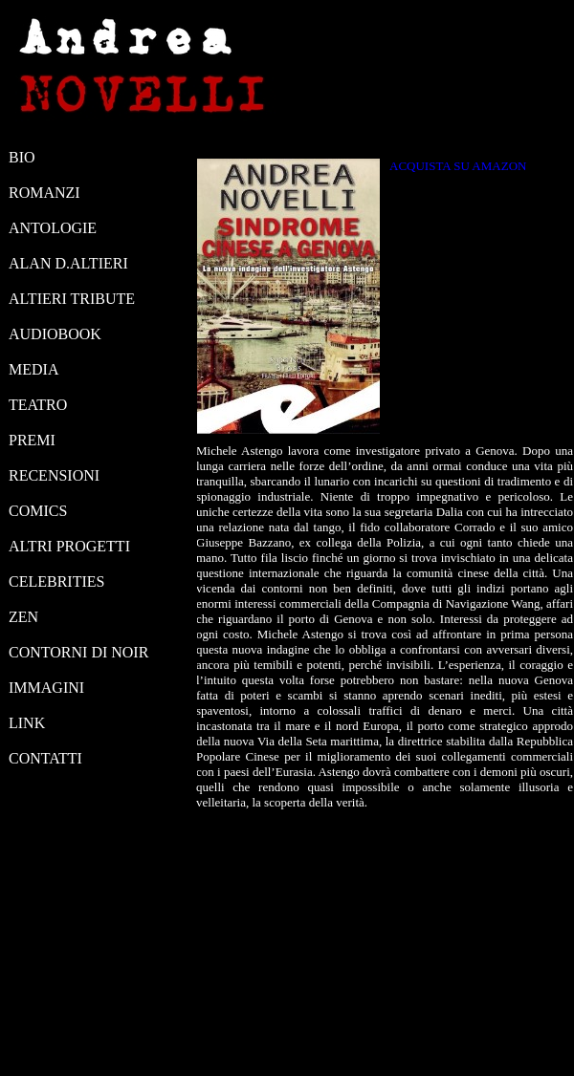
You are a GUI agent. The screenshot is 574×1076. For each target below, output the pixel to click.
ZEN (23, 617)
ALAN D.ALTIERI (68, 263)
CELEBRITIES (56, 581)
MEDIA (33, 369)
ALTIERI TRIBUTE (72, 299)
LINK (27, 723)
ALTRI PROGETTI (69, 546)
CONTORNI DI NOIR (78, 652)
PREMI (32, 440)
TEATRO (38, 405)
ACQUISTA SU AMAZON (457, 166)
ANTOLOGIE (53, 228)
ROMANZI (44, 192)
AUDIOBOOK (55, 334)
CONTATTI (45, 758)
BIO (22, 157)
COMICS (38, 511)
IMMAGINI (46, 687)
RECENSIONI (54, 475)
